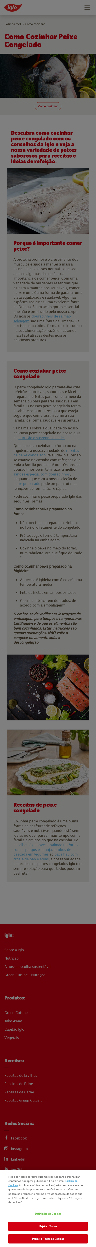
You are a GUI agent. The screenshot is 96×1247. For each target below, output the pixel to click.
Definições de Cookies (48, 1213)
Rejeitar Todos (48, 1226)
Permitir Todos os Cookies (48, 1238)
